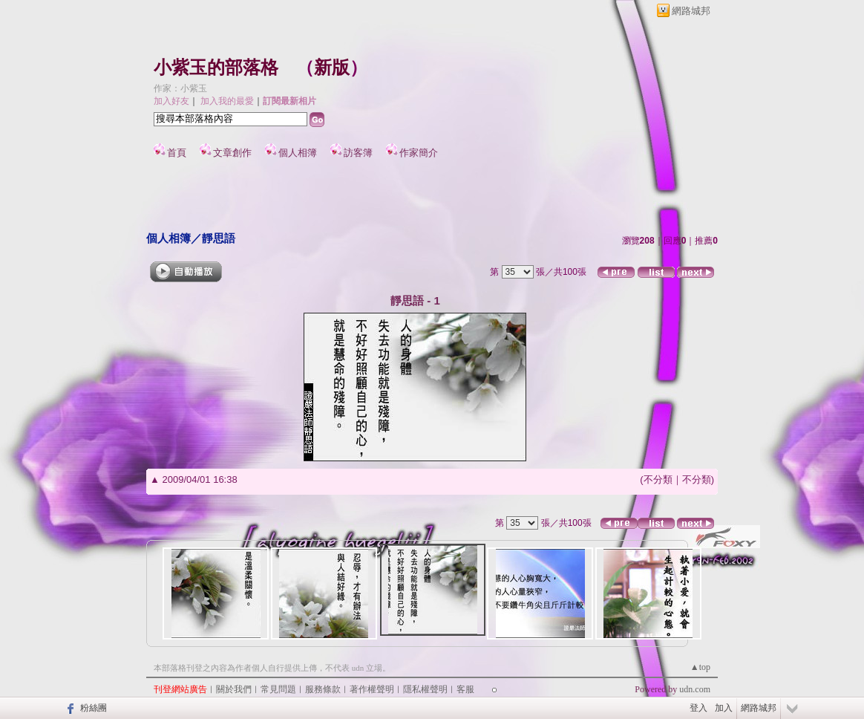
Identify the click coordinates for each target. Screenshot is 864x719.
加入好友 (171, 101)
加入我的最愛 (227, 101)
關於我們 (234, 689)
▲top (700, 667)
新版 (332, 67)
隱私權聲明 (425, 689)
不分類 (658, 479)
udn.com (694, 689)
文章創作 (232, 152)
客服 (465, 689)
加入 (724, 708)
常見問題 (278, 689)
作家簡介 (418, 152)
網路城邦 (691, 10)
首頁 (176, 152)
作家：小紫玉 (180, 88)
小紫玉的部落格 (216, 67)
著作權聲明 (372, 689)
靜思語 (218, 238)
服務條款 (323, 689)
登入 (698, 708)
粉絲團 (93, 708)
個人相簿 (297, 152)
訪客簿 (358, 152)
